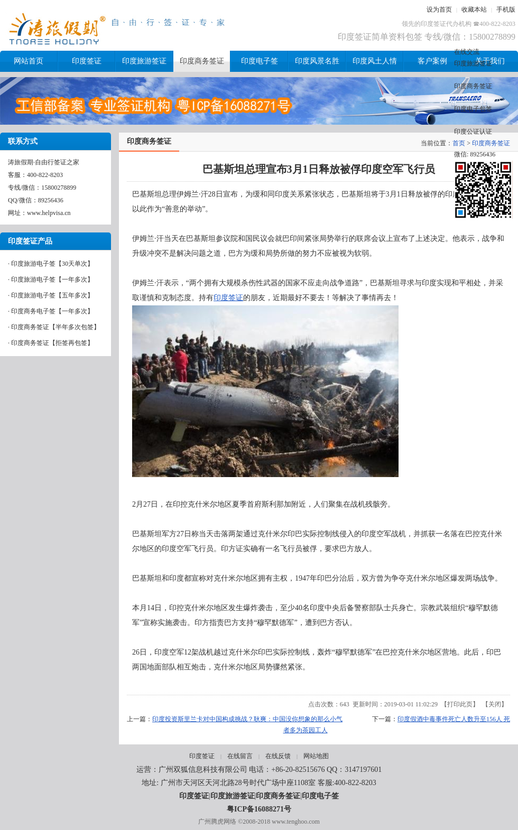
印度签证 (228, 298)
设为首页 (439, 9)
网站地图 (316, 756)
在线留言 (240, 756)
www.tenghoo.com (296, 821)
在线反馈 (278, 756)
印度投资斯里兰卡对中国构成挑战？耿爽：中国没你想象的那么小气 (247, 719)
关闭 (494, 704)
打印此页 (460, 704)
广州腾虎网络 (217, 821)
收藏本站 (474, 9)
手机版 (505, 9)
